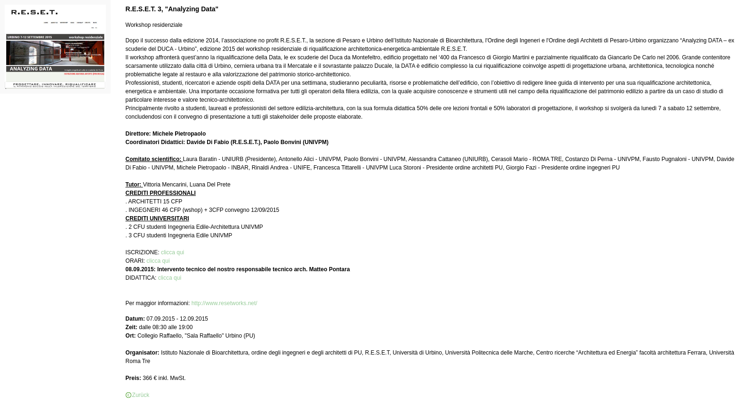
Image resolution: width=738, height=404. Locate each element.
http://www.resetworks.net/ (224, 303)
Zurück (141, 395)
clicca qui (172, 252)
